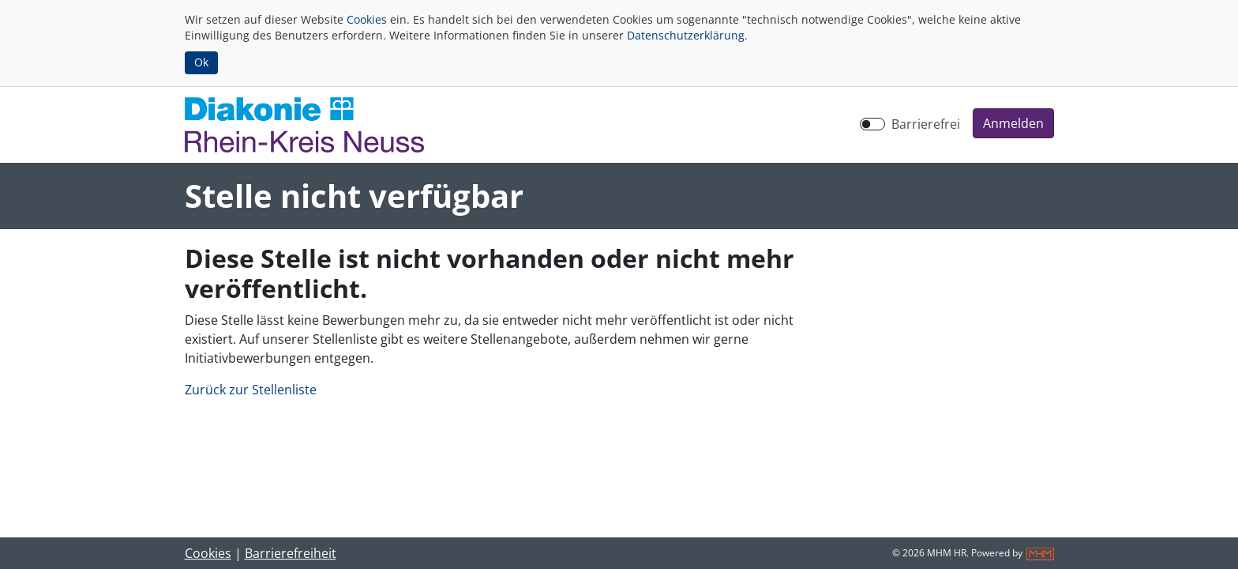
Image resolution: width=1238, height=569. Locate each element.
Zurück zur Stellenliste (251, 389)
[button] (1013, 123)
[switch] (872, 124)
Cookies (367, 19)
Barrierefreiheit (290, 553)
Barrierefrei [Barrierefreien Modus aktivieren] (925, 124)
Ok (201, 62)
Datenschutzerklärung (686, 35)
